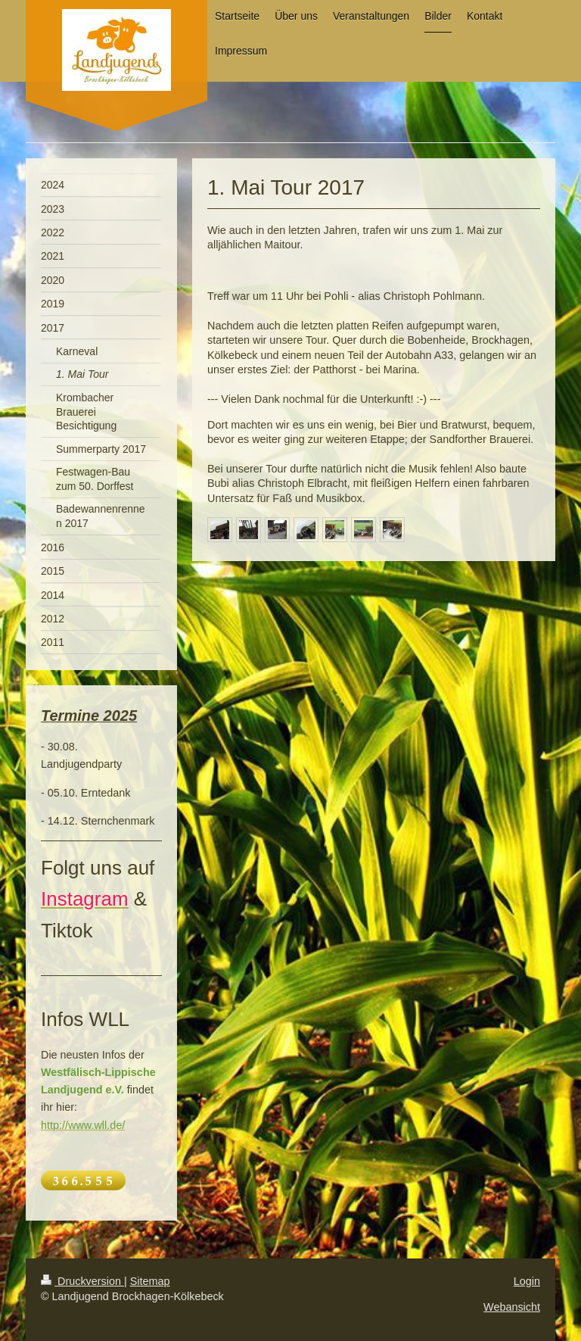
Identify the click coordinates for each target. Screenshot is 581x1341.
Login (527, 1281)
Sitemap (150, 1281)
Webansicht (511, 1307)
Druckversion (82, 1281)
